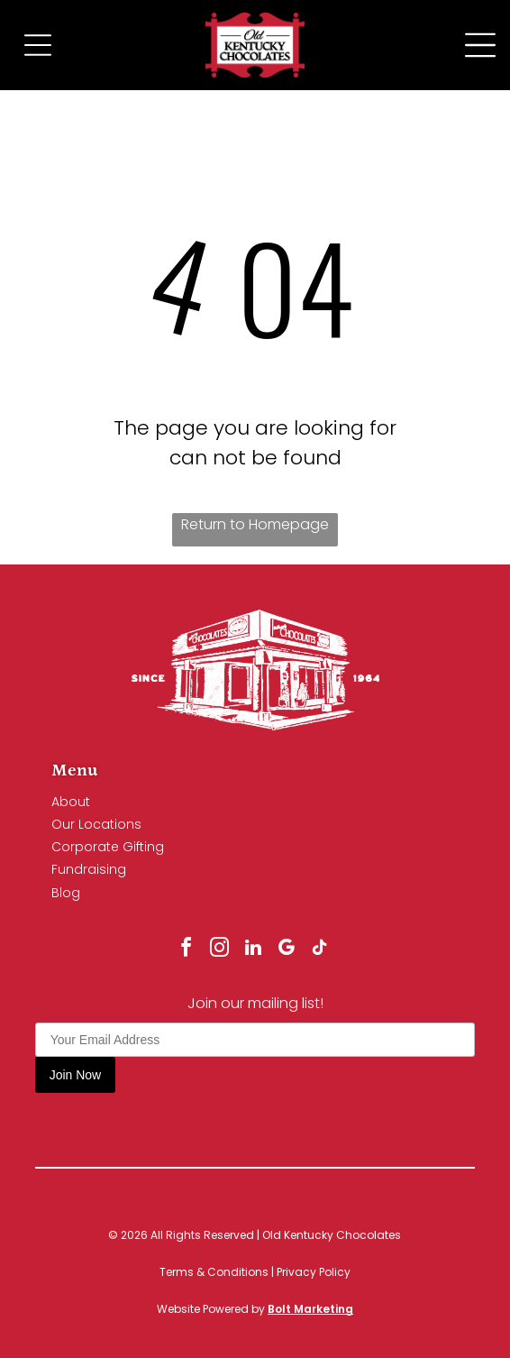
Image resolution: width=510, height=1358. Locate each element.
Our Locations (96, 824)
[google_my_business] (286, 950)
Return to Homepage (255, 524)
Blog (65, 893)
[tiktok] (319, 950)
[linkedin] (253, 950)
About (70, 802)
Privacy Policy (314, 1272)
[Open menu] (480, 45)
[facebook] (186, 950)
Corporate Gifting (107, 847)
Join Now (76, 1075)
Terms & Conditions (214, 1272)
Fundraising (88, 869)
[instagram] (219, 950)
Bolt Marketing (310, 1309)
